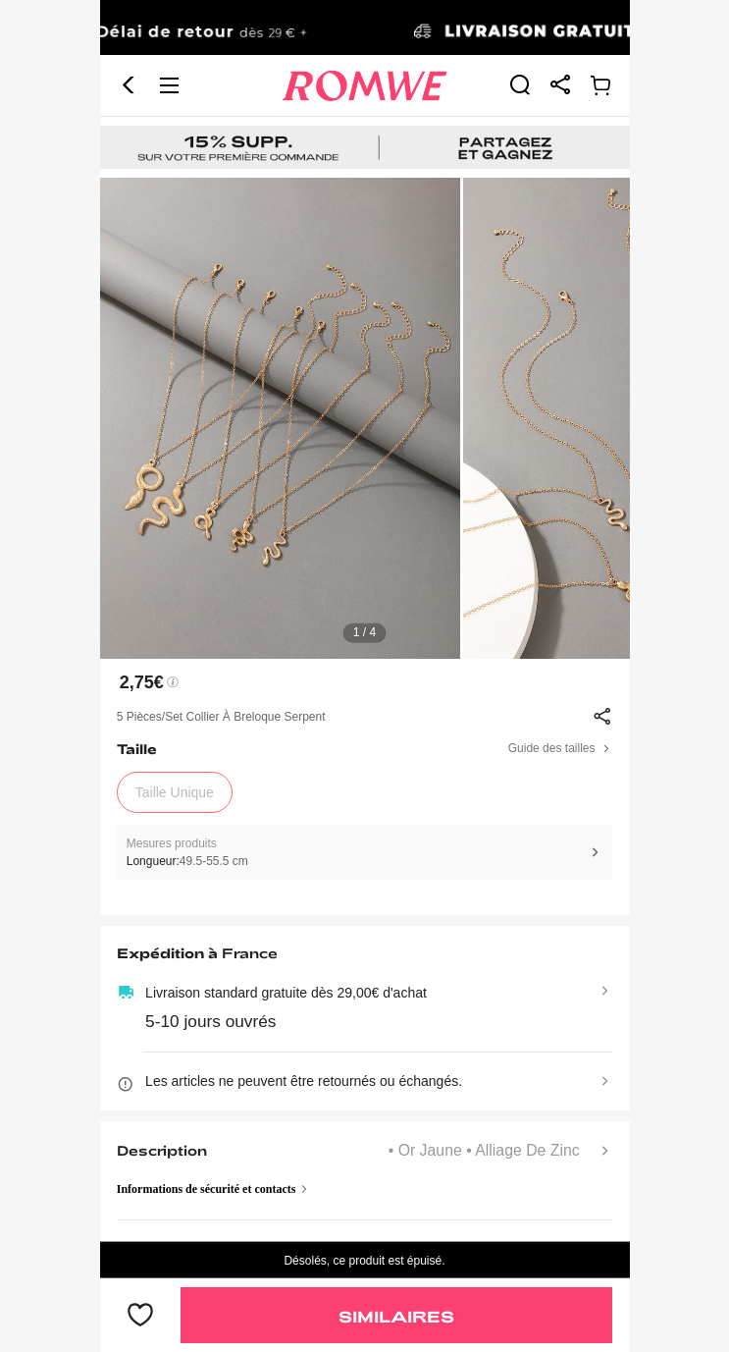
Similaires (396, 1316)
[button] (128, 85)
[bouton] (140, 1315)
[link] (365, 28)
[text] (365, 418)
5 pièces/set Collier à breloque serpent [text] (221, 717)
